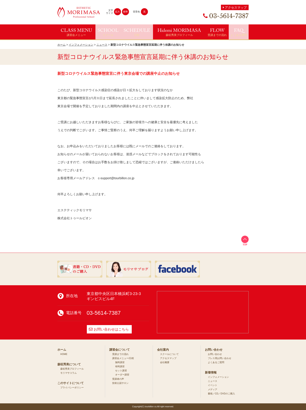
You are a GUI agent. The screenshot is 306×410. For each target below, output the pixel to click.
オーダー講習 (122, 374)
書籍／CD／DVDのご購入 (221, 393)
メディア (212, 389)
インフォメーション (81, 44)
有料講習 (120, 366)
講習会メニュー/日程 (123, 358)
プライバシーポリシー (72, 387)
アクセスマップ (236, 7)
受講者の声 (118, 379)
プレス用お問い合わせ (219, 358)
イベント (212, 385)
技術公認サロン (120, 383)
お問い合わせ (215, 354)
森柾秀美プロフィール (72, 368)
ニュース (101, 44)
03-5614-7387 (104, 313)
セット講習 (121, 370)
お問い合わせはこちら (111, 329)
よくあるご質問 (216, 362)
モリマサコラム (68, 373)
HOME (63, 354)
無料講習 (120, 362)
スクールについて (169, 354)
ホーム (61, 44)
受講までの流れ (120, 354)
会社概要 (164, 362)
